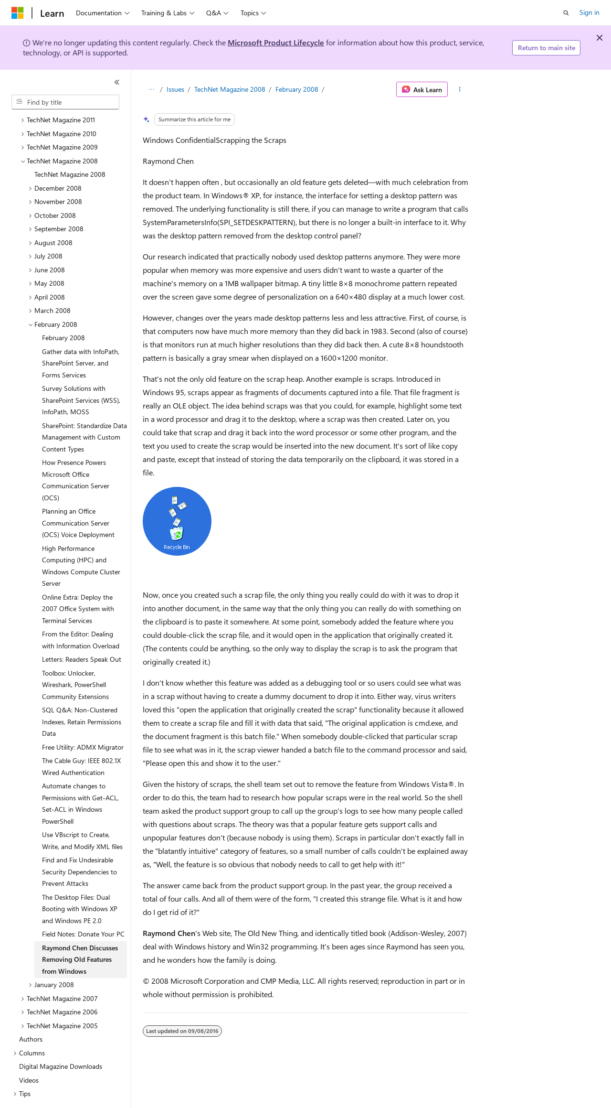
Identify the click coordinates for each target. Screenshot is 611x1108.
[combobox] (65, 102)
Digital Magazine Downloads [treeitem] (60, 1039)
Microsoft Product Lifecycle (276, 42)
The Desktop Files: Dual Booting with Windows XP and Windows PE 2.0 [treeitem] (79, 882)
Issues (175, 89)
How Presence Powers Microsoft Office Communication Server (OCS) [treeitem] (75, 453)
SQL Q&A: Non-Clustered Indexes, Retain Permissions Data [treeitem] (81, 695)
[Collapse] (117, 82)
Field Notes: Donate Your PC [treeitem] (83, 907)
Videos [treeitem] (29, 1053)
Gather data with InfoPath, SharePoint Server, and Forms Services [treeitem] (80, 337)
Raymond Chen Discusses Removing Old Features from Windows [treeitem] (80, 933)
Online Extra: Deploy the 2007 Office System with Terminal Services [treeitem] (78, 582)
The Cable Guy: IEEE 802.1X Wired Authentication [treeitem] (81, 740)
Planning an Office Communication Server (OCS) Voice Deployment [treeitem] (78, 496)
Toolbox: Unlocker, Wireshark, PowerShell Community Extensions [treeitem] (75, 658)
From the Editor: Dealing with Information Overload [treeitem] (80, 613)
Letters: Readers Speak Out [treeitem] (81, 632)
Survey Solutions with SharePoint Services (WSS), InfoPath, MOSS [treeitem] (81, 373)
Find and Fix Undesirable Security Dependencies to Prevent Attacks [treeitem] (79, 845)
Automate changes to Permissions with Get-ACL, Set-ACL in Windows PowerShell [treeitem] (80, 777)
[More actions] (460, 89)
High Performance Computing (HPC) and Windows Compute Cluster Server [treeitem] (81, 539)
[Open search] (566, 13)
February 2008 (296, 89)
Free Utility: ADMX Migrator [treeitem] (83, 720)
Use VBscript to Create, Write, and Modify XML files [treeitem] (82, 814)
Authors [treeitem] (30, 1012)
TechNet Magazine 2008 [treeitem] (69, 147)
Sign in (589, 12)
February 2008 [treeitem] (63, 311)
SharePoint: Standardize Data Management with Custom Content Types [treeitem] (84, 411)
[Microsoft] (17, 13)
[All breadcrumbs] (151, 89)
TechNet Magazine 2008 (229, 89)
